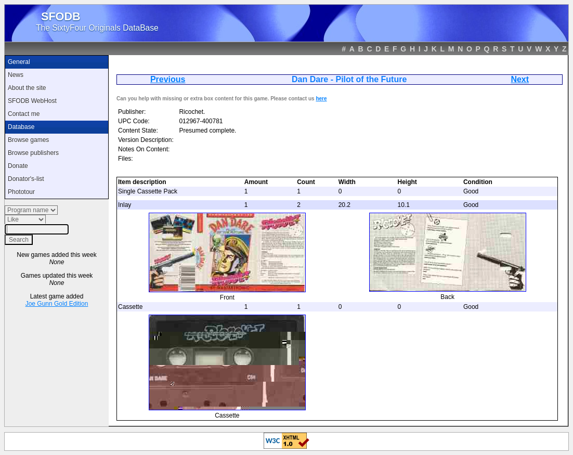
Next (520, 79)
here (321, 98)
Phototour (21, 192)
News (15, 75)
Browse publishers (33, 153)
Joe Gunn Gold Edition (56, 303)
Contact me (24, 114)
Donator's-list (26, 179)
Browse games (28, 140)
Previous (168, 79)
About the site (27, 88)
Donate (18, 166)
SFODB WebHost (32, 101)
